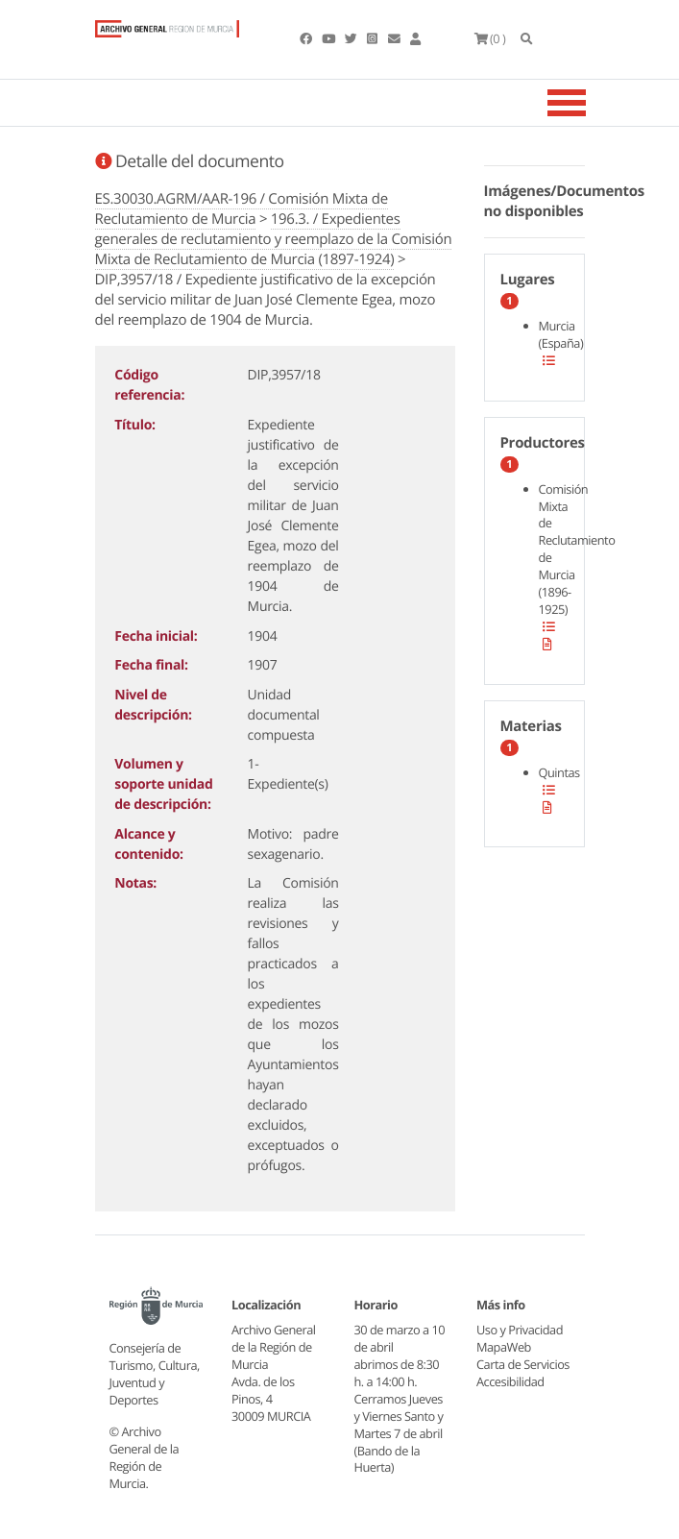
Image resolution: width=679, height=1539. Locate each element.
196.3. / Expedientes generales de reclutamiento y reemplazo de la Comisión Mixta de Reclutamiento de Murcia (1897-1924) (273, 239)
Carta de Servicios (523, 1364)
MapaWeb (503, 1347)
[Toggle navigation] (590, 103)
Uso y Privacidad (519, 1329)
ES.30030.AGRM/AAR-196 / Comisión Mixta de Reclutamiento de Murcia (241, 209)
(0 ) (490, 38)
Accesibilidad (510, 1381)
